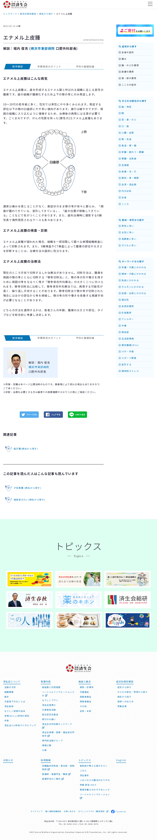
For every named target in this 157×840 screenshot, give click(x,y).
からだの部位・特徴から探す (132, 691)
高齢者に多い (128, 238)
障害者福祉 (85, 701)
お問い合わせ (70, 811)
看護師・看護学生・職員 (56, 774)
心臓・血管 (126, 132)
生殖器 (124, 165)
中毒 (123, 325)
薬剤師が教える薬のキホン (94, 765)
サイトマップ (37, 811)
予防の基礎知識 (85, 66)
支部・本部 (85, 710)
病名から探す (124, 696)
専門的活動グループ (52, 740)
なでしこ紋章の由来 (14, 710)
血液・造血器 (128, 184)
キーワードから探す (131, 261)
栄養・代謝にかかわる (132, 267)
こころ (124, 203)
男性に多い (126, 225)
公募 (44, 750)
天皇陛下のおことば (14, 701)
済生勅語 (9, 706)
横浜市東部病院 (43, 48)
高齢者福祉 (85, 696)
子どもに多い (128, 245)
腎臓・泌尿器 (128, 158)
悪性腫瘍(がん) (129, 345)
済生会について (11, 681)
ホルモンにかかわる (131, 286)
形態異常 (125, 312)
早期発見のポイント (49, 66)
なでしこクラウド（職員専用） (93, 811)
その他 (83, 706)
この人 (83, 770)
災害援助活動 (49, 709)
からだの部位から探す (133, 100)
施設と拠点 (85, 681)
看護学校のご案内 (53, 778)
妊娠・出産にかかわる (132, 293)
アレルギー (126, 319)
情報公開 (46, 745)
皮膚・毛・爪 (128, 171)
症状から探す (128, 46)
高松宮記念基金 (50, 714)
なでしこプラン (50, 700)
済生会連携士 (49, 704)
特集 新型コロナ (88, 784)
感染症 (124, 332)
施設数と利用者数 (51, 687)
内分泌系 (125, 190)
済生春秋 (84, 775)
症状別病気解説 (125, 681)
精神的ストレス (129, 371)
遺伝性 (124, 299)
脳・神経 (125, 106)
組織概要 (9, 691)
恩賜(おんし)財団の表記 (16, 715)
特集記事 (122, 706)
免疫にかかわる (129, 280)
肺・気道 (125, 139)
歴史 (6, 696)
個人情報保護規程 (53, 811)
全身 (123, 197)
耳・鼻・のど (128, 119)
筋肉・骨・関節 (129, 177)
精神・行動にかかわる (132, 273)
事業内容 (46, 681)
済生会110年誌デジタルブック (20, 725)
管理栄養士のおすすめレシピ (95, 789)
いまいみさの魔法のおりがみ (95, 780)
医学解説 (17, 66)
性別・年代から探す (131, 220)
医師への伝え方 (125, 701)
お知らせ (8, 760)
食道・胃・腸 (128, 145)
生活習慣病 (126, 338)
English (121, 760)
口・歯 (124, 126)
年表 (6, 720)
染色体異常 (126, 306)
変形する (125, 364)
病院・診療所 (87, 687)
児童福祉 (84, 691)
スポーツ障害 (128, 358)
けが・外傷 (126, 351)
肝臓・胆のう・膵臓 (131, 152)
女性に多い (126, 232)
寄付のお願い (49, 719)
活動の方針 (10, 687)
